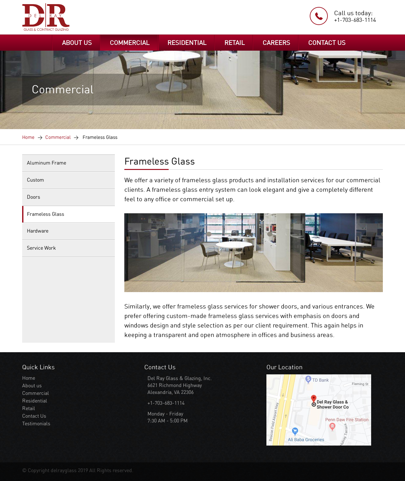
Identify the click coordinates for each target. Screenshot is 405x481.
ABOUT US (77, 43)
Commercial (58, 137)
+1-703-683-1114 (355, 19)
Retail (28, 408)
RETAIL (234, 43)
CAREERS (276, 43)
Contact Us (34, 416)
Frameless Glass (45, 214)
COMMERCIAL (129, 43)
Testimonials (36, 424)
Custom (35, 180)
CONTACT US (327, 43)
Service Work (41, 248)
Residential (34, 401)
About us (32, 386)
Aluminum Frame (46, 163)
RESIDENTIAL (186, 43)
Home (28, 137)
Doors (33, 197)
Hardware (37, 231)
